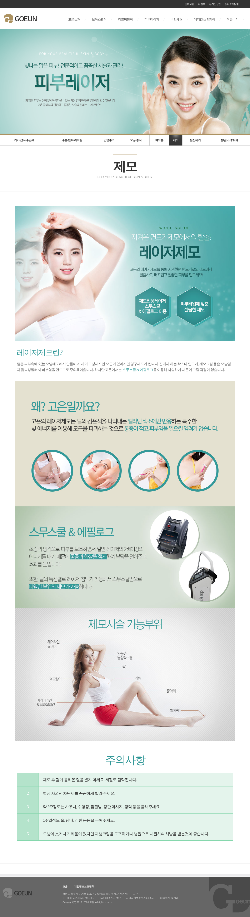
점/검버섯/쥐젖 (229, 140)
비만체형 (176, 19)
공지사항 (189, 4)
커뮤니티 (232, 19)
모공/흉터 (135, 140)
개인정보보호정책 (84, 886)
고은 (65, 886)
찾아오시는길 (232, 4)
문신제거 (195, 140)
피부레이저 (151, 19)
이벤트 (201, 4)
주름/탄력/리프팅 (72, 140)
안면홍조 (109, 140)
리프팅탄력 (125, 19)
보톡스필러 (99, 19)
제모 (175, 140)
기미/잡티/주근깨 (24, 140)
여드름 (159, 140)
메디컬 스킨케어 (204, 19)
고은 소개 (74, 19)
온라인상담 (215, 4)
